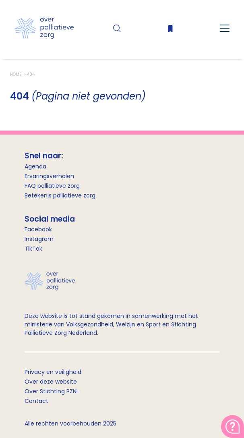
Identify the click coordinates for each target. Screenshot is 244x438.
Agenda (35, 166)
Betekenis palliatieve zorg (60, 195)
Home (16, 74)
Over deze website (51, 382)
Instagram (39, 239)
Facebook (38, 229)
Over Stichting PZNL (52, 391)
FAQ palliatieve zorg (52, 186)
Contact (36, 401)
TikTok (33, 249)
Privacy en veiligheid (53, 372)
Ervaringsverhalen (49, 176)
